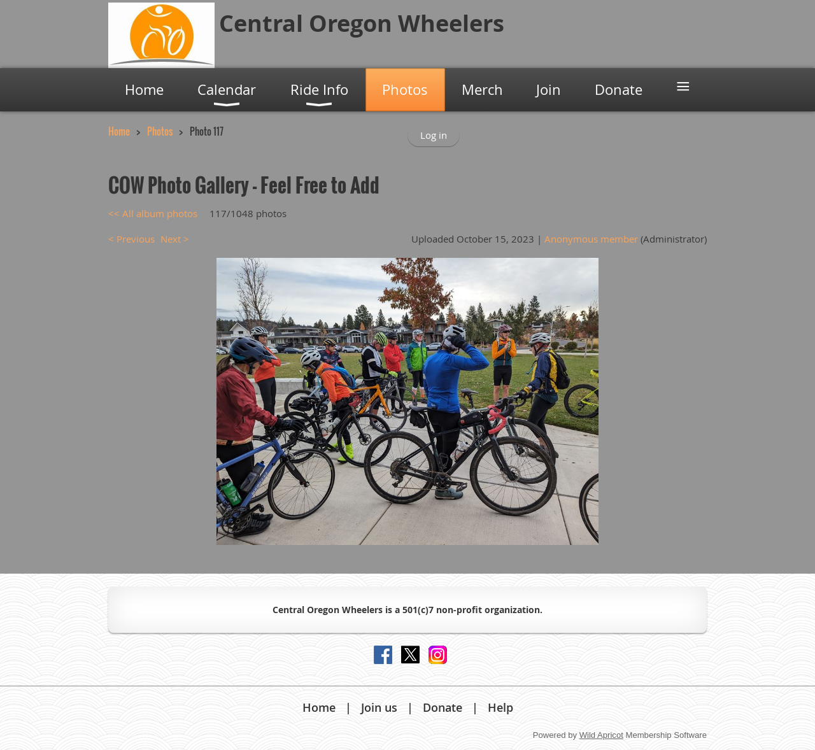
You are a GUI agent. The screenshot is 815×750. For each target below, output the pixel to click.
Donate (442, 707)
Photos (160, 131)
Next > (174, 238)
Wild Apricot (601, 735)
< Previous (131, 238)
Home (119, 131)
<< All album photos (152, 213)
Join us (379, 707)
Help (500, 707)
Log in (433, 135)
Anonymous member (591, 238)
